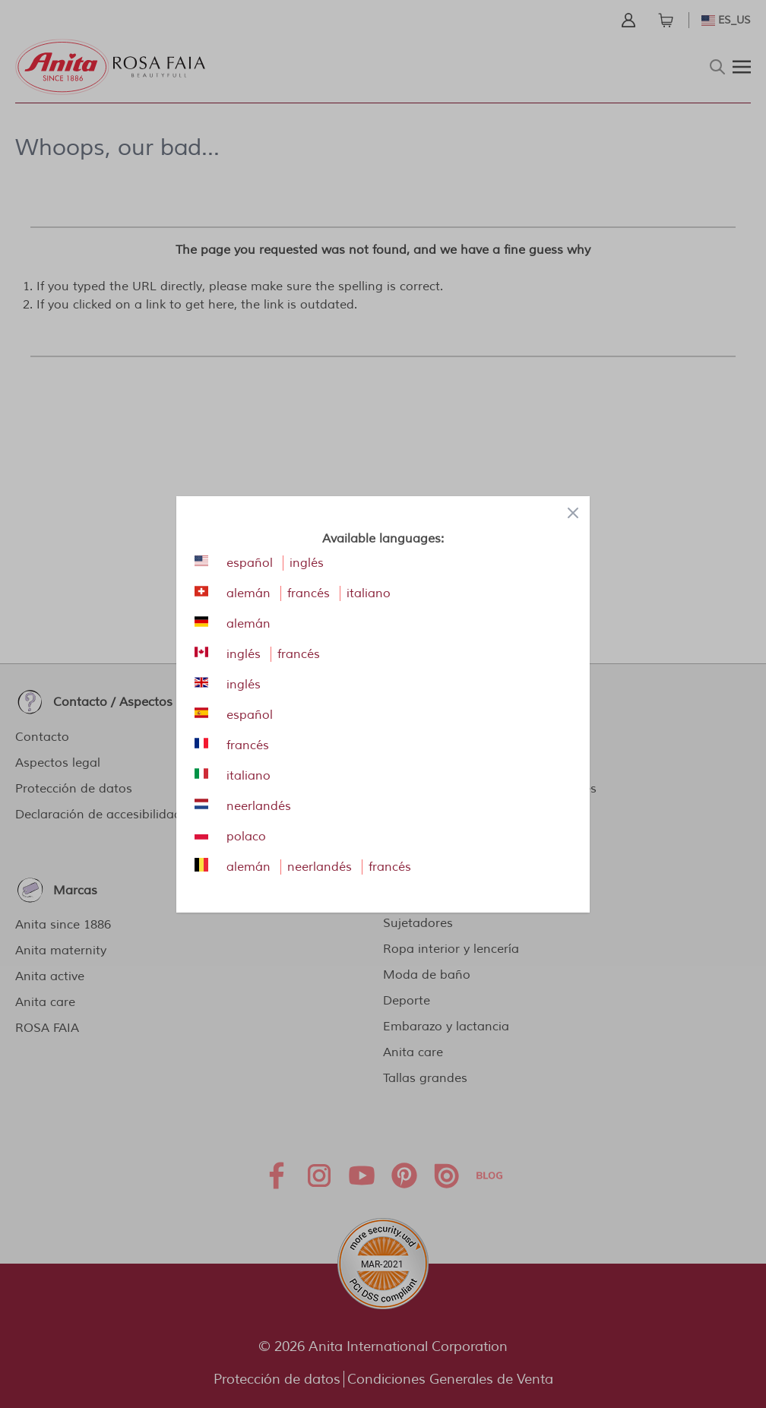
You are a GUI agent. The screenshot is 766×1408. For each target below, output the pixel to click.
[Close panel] (573, 513)
